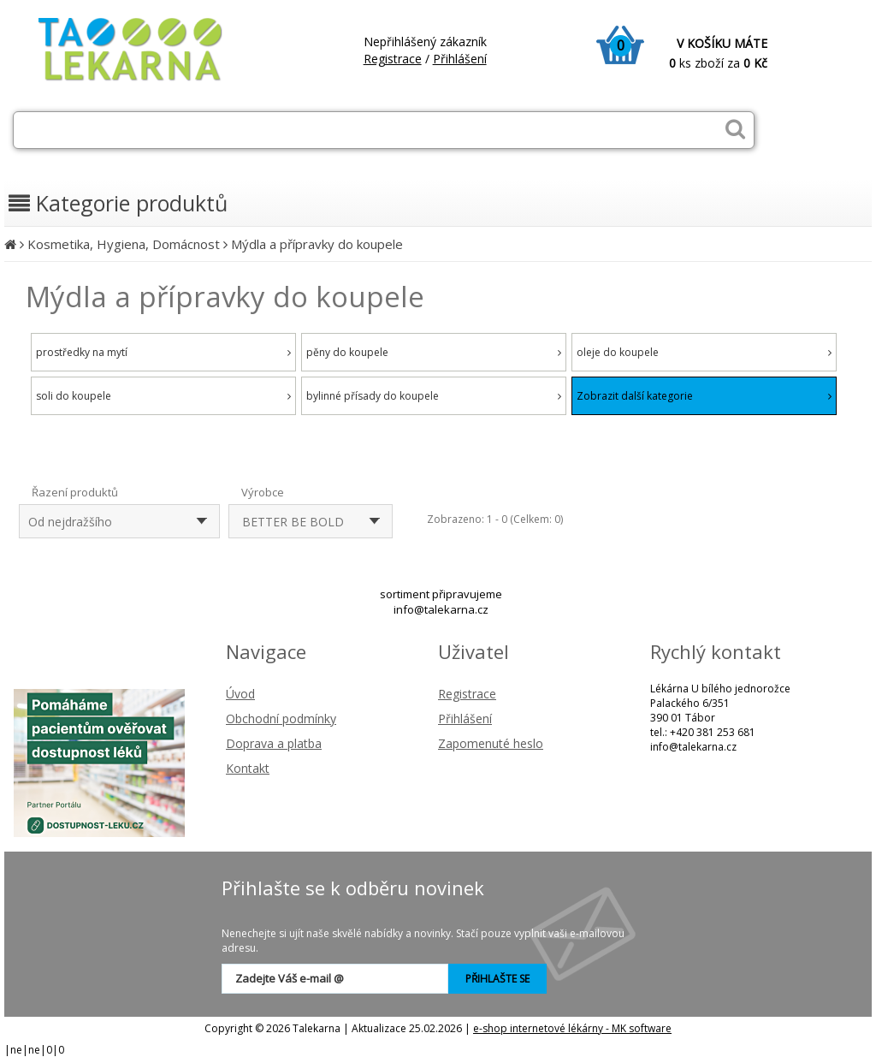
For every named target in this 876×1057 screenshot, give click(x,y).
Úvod (240, 694)
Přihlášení (460, 58)
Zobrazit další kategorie (704, 396)
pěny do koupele (433, 352)
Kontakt (247, 768)
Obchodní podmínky (281, 718)
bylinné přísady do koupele (433, 396)
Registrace (393, 58)
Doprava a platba (274, 743)
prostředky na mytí (163, 352)
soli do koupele (163, 396)
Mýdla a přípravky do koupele (317, 243)
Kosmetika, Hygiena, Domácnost (123, 243)
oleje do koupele (704, 352)
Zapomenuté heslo (490, 743)
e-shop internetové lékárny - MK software (572, 1028)
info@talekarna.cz (441, 609)
